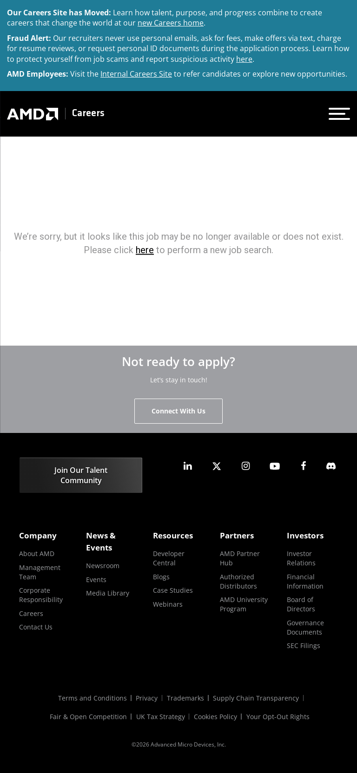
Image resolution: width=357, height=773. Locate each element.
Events (96, 579)
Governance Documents (305, 627)
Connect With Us (178, 410)
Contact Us (36, 626)
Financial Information (305, 581)
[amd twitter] (216, 466)
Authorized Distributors (238, 581)
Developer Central (169, 558)
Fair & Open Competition (88, 716)
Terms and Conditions (92, 698)
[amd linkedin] (187, 466)
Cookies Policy (216, 716)
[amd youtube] (274, 466)
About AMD (36, 553)
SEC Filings (303, 645)
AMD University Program (244, 604)
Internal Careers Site (136, 74)
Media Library (107, 593)
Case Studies (173, 590)
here (244, 59)
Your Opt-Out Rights (278, 716)
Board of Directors (301, 604)
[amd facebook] (303, 466)
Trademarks (185, 698)
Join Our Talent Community (80, 475)
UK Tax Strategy (160, 716)
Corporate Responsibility (41, 595)
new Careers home (171, 23)
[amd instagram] (245, 466)
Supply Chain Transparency (256, 698)
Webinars (168, 604)
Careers (88, 113)
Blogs (161, 576)
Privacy (147, 698)
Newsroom (102, 565)
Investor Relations (301, 558)
